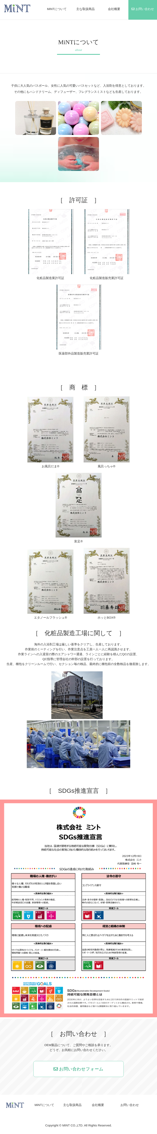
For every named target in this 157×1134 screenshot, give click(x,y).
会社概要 (114, 9)
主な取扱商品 (85, 9)
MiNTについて (57, 9)
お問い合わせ (142, 9)
